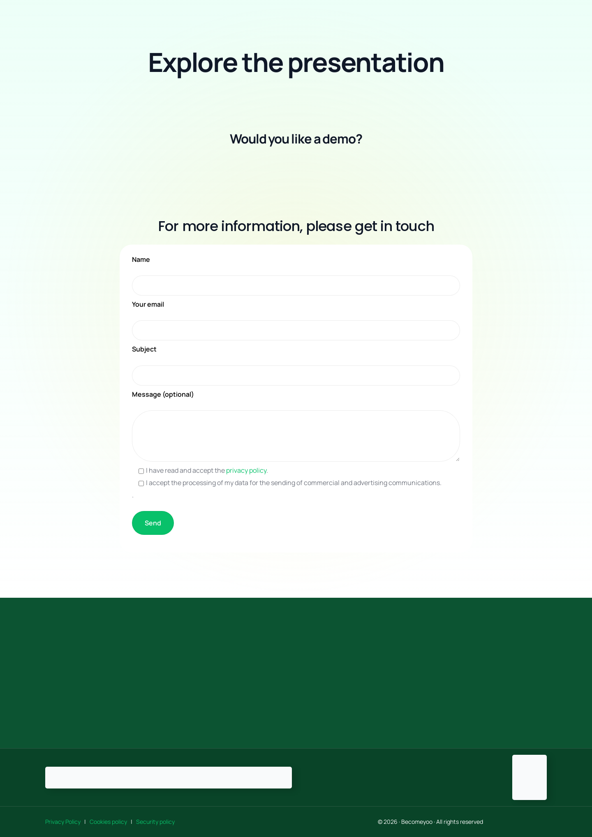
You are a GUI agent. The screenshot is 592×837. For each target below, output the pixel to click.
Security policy (155, 821)
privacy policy (246, 470)
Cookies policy (109, 821)
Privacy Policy (64, 821)
